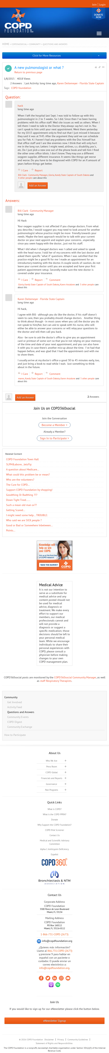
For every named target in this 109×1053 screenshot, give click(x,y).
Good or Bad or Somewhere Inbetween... (29, 525)
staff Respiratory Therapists (56, 681)
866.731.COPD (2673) (59, 950)
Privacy (60, 1039)
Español (54, 854)
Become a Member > (54, 425)
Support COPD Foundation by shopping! (29, 489)
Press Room (51, 766)
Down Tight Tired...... (18, 500)
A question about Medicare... (22, 469)
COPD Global (52, 772)
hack (20, 105)
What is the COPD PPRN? (54, 814)
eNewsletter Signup (54, 1020)
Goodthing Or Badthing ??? (21, 495)
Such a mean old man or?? (21, 505)
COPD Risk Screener (54, 830)
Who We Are (51, 760)
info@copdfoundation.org (54, 968)
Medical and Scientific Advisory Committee (54, 842)
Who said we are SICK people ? (24, 520)
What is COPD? (55, 809)
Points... (10, 530)
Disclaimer (49, 1039)
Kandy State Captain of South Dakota (72, 175)
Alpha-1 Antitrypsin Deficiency (54, 849)
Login (102, 4)
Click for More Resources (47, 55)
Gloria (51, 175)
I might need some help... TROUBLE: (27, 515)
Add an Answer (37, 185)
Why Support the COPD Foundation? (54, 824)
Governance (51, 784)
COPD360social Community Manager (75, 677)
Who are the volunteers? (20, 479)
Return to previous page (28, 72)
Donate (98, 14)
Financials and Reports (51, 778)
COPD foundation (21, 88)
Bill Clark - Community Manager (33, 175)
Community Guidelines (78, 1039)
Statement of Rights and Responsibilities (54, 1043)
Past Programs (51, 789)
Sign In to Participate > (54, 438)
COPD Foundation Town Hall (22, 459)
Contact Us (55, 835)
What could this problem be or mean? (28, 474)
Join (94, 4)
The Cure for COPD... (18, 484)
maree (21, 378)
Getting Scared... (15, 510)
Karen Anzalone (67, 284)
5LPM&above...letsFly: (19, 464)
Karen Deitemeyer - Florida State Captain (80, 83)
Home (5, 44)
